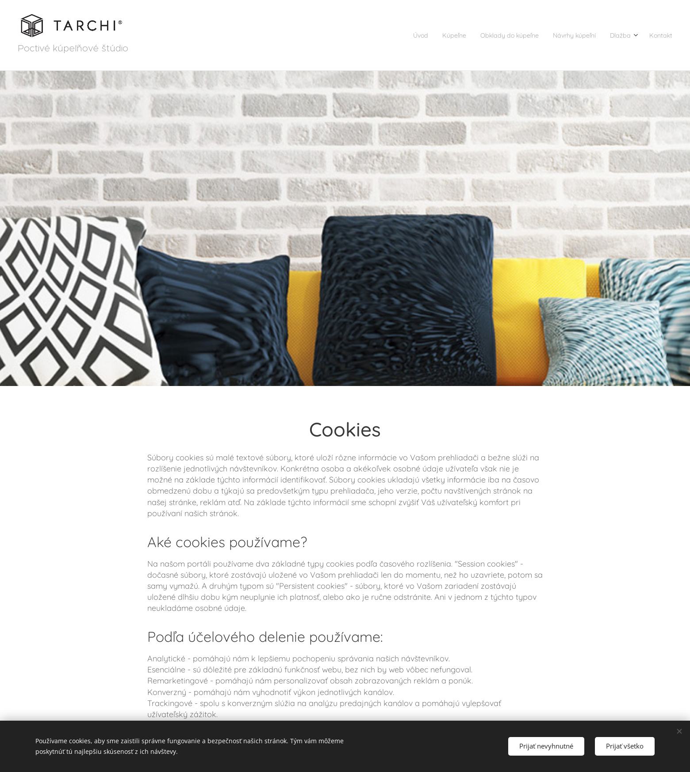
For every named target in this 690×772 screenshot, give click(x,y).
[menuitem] (386, 35)
